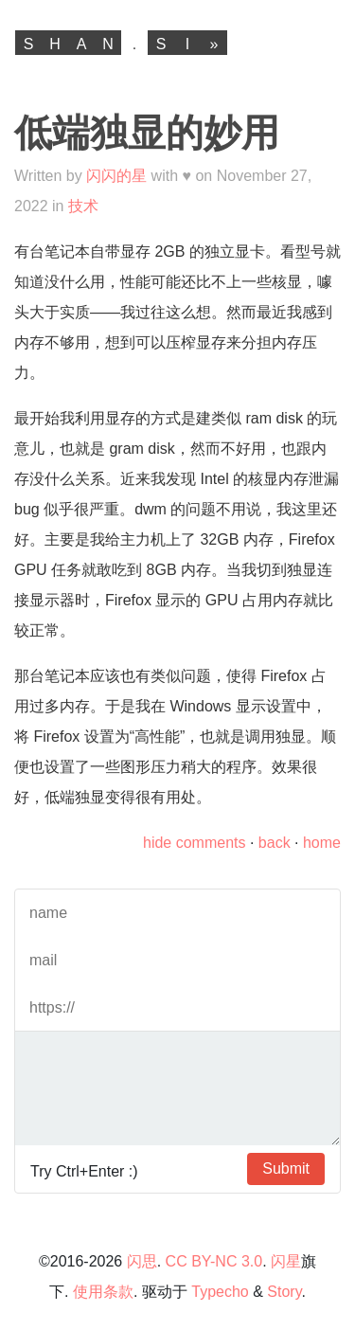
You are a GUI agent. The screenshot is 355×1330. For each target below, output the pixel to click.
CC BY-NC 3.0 (214, 1261)
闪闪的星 (116, 176)
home (322, 843)
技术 (83, 206)
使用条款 (103, 1292)
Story (284, 1292)
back (274, 843)
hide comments (194, 843)
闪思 (142, 1261)
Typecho (219, 1292)
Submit (286, 1168)
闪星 (286, 1261)
